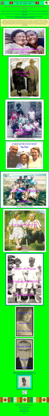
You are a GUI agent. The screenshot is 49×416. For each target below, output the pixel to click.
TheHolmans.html (25, 17)
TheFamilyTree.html (18, 17)
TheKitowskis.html (16, 13)
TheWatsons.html (39, 13)
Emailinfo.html (24, 14)
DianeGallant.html (9, 13)
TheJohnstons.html (18, 16)
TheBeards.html (45, 13)
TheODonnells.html (31, 16)
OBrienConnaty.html (32, 13)
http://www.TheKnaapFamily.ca (24, 372)
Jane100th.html (3, 13)
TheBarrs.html (31, 17)
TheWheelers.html (25, 16)
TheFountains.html (39, 16)
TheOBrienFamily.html (24, 13)
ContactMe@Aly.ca (24, 395)
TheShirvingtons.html (10, 16)
